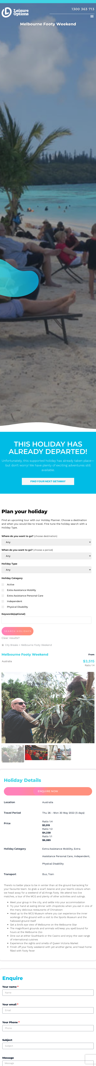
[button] (91, 16)
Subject (7, 1040)
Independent (12, 601)
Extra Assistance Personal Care (22, 595)
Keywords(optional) (13, 614)
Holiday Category (12, 578)
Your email (10, 1004)
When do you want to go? (27, 550)
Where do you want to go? (29, 536)
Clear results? (11, 637)
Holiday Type (9, 564)
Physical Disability (15, 607)
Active (8, 584)
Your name (10, 986)
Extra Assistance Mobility (19, 590)
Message (8, 1057)
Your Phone (11, 1022)
